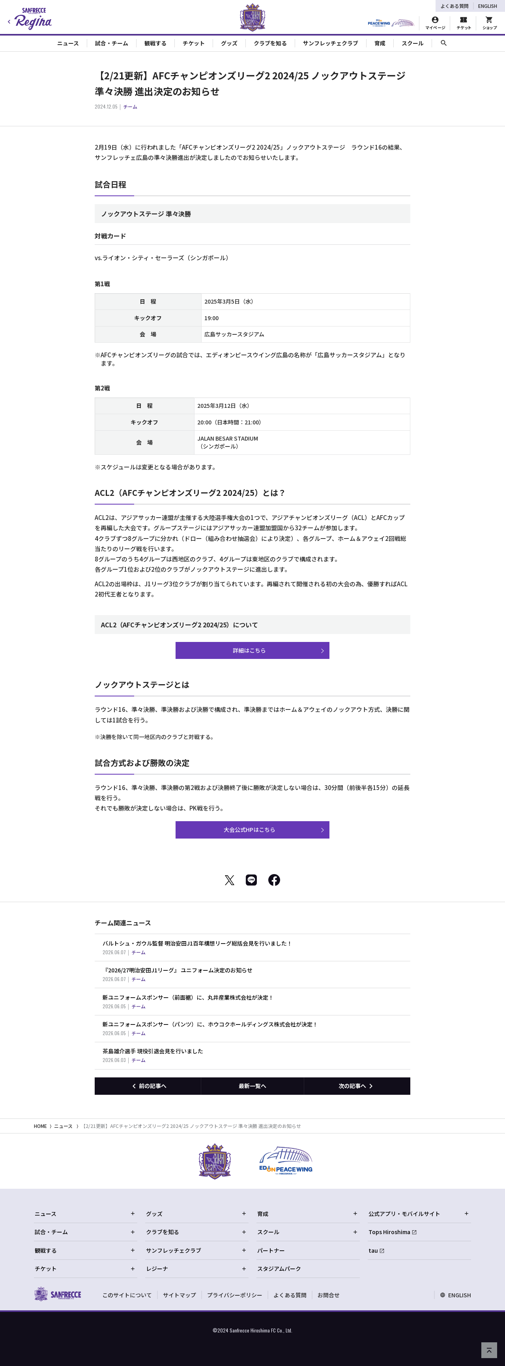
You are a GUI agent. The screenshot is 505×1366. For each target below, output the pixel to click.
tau (373, 1250)
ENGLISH (487, 5)
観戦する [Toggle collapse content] (155, 43)
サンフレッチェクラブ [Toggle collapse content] (330, 43)
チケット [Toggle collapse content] (194, 43)
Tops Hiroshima (389, 1232)
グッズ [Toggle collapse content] (229, 43)
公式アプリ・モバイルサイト (418, 1214)
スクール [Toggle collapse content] (413, 43)
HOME (40, 1125)
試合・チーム (85, 1232)
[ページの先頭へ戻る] (489, 1350)
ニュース (63, 1125)
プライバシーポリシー (234, 1295)
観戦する (85, 1250)
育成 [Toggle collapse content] (379, 43)
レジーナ (196, 1268)
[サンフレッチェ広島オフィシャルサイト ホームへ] (57, 1294)
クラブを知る (196, 1232)
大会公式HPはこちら (249, 829)
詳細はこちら (249, 650)
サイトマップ (179, 1295)
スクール (307, 1232)
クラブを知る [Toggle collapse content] (270, 43)
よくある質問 (454, 5)
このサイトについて (127, 1295)
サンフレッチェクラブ (196, 1250)
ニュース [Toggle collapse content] (68, 43)
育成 (307, 1214)
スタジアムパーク (279, 1268)
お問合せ (329, 1295)
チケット (85, 1268)
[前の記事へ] (148, 1086)
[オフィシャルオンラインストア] (489, 23)
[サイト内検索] (444, 43)
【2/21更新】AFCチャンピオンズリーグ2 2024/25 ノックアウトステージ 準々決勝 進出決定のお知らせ (191, 1125)
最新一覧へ (252, 1086)
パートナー (271, 1250)
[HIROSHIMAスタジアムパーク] (391, 23)
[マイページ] (435, 23)
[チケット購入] (463, 23)
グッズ (196, 1214)
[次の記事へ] (357, 1086)
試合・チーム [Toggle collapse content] (111, 43)
